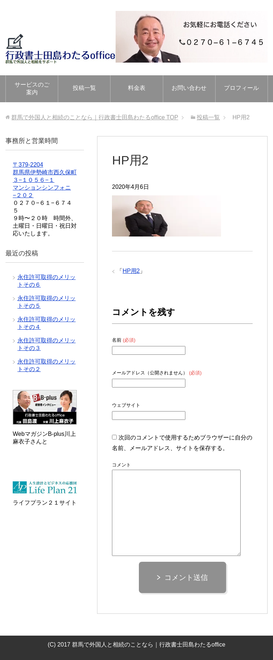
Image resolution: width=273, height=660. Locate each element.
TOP (94, 117)
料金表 (136, 88)
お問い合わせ (189, 88)
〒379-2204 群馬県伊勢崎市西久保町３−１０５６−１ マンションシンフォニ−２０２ (45, 180)
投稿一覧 (84, 88)
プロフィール (241, 88)
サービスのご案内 (32, 88)
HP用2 (131, 271)
